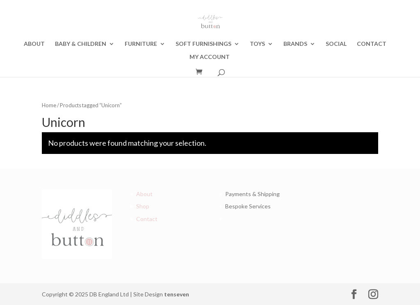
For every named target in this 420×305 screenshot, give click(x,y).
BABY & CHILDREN (80, 44)
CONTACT (371, 44)
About (144, 193)
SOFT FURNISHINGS (203, 44)
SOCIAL (336, 44)
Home (49, 105)
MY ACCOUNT (209, 57)
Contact (147, 218)
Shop (142, 206)
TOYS (257, 44)
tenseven (176, 294)
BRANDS (295, 44)
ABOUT (34, 44)
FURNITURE (141, 44)
